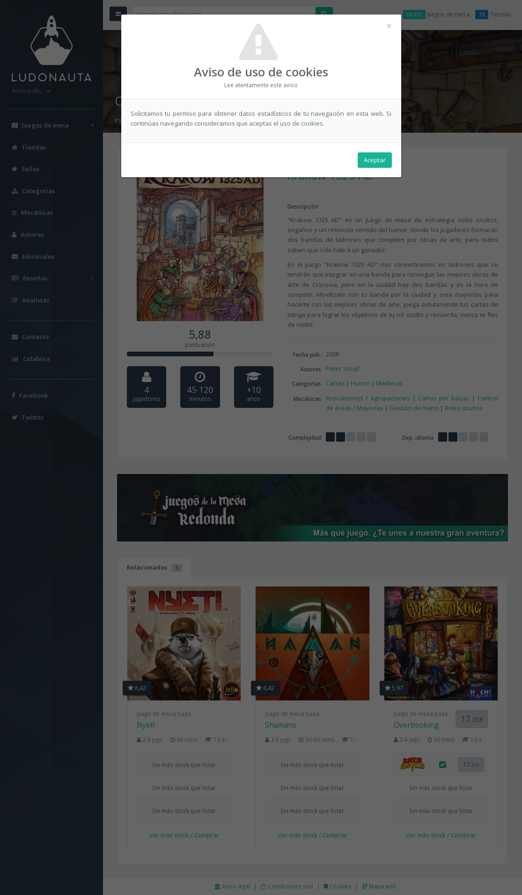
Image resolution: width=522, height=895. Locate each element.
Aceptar (375, 160)
